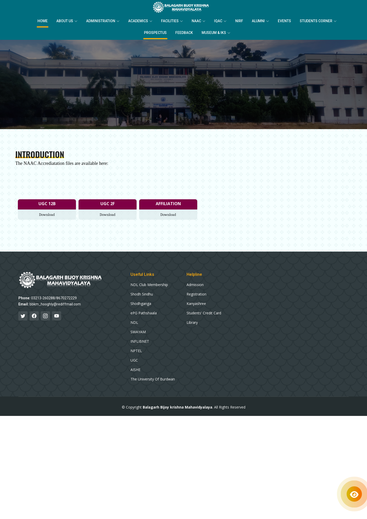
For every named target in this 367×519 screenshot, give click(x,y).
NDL (134, 322)
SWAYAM (138, 332)
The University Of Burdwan (152, 379)
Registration (196, 294)
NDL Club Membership (149, 285)
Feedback (184, 33)
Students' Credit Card (204, 313)
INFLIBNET (139, 341)
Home (42, 21)
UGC (134, 360)
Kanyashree (196, 303)
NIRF (239, 21)
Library (192, 322)
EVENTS (284, 21)
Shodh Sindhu (141, 294)
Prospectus (155, 33)
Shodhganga (140, 303)
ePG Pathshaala (143, 313)
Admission (195, 285)
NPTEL (136, 351)
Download (47, 214)
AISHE (135, 370)
